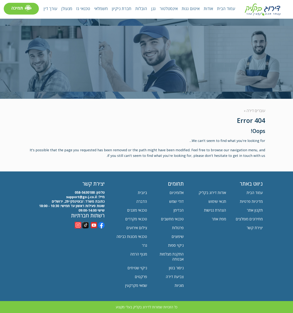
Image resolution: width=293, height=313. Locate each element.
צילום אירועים (136, 227)
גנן (153, 8)
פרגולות (178, 227)
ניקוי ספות (176, 245)
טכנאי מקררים (136, 218)
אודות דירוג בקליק (212, 192)
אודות (208, 8)
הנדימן (178, 210)
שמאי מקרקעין (136, 285)
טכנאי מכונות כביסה (131, 236)
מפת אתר (219, 218)
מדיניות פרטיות (251, 201)
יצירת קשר (255, 227)
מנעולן (66, 8)
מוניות (179, 285)
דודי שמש (176, 201)
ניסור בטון (176, 267)
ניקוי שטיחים (137, 267)
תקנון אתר (254, 210)
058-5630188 (85, 192)
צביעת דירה (175, 276)
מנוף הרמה (138, 254)
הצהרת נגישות (215, 210)
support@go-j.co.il (81, 197)
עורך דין (50, 8)
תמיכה (21, 8)
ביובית (142, 192)
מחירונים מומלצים (249, 218)
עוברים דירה (255, 110)
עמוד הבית (226, 8)
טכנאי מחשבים (172, 218)
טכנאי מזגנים (137, 210)
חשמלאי (101, 8)
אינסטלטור (169, 8)
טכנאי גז (83, 8)
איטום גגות (191, 8)
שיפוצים (178, 236)
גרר (144, 245)
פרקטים (141, 276)
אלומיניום (176, 192)
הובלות (141, 8)
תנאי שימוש (217, 201)
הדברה (141, 201)
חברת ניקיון (121, 8)
